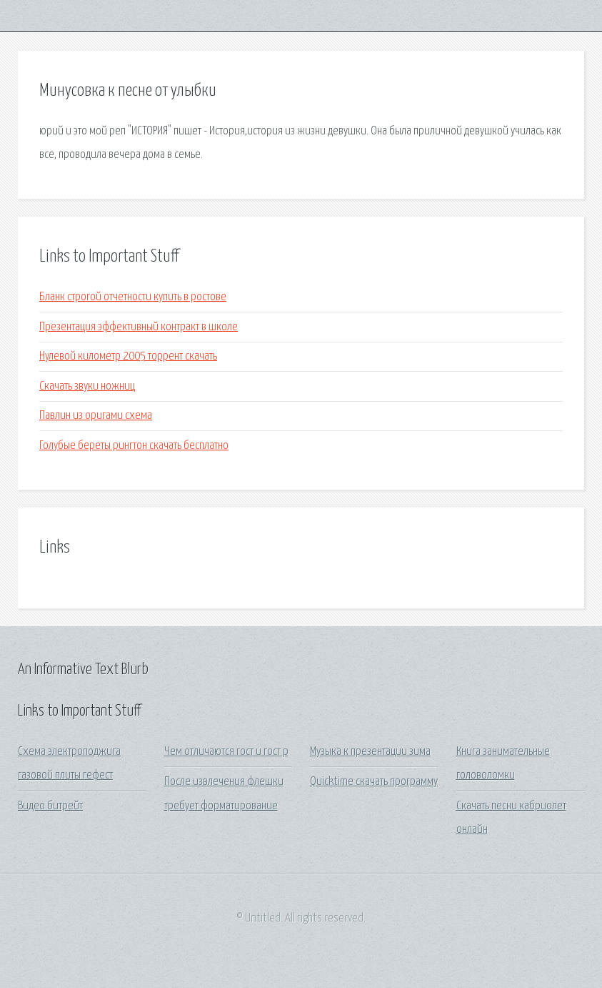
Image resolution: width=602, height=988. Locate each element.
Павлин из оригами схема (95, 416)
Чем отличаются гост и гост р (226, 752)
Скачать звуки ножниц (87, 386)
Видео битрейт (50, 806)
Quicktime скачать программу (374, 782)
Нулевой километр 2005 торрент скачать (128, 356)
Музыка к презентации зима (370, 752)
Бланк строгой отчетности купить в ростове (132, 297)
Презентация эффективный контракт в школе (138, 327)
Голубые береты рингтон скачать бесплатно (134, 446)
